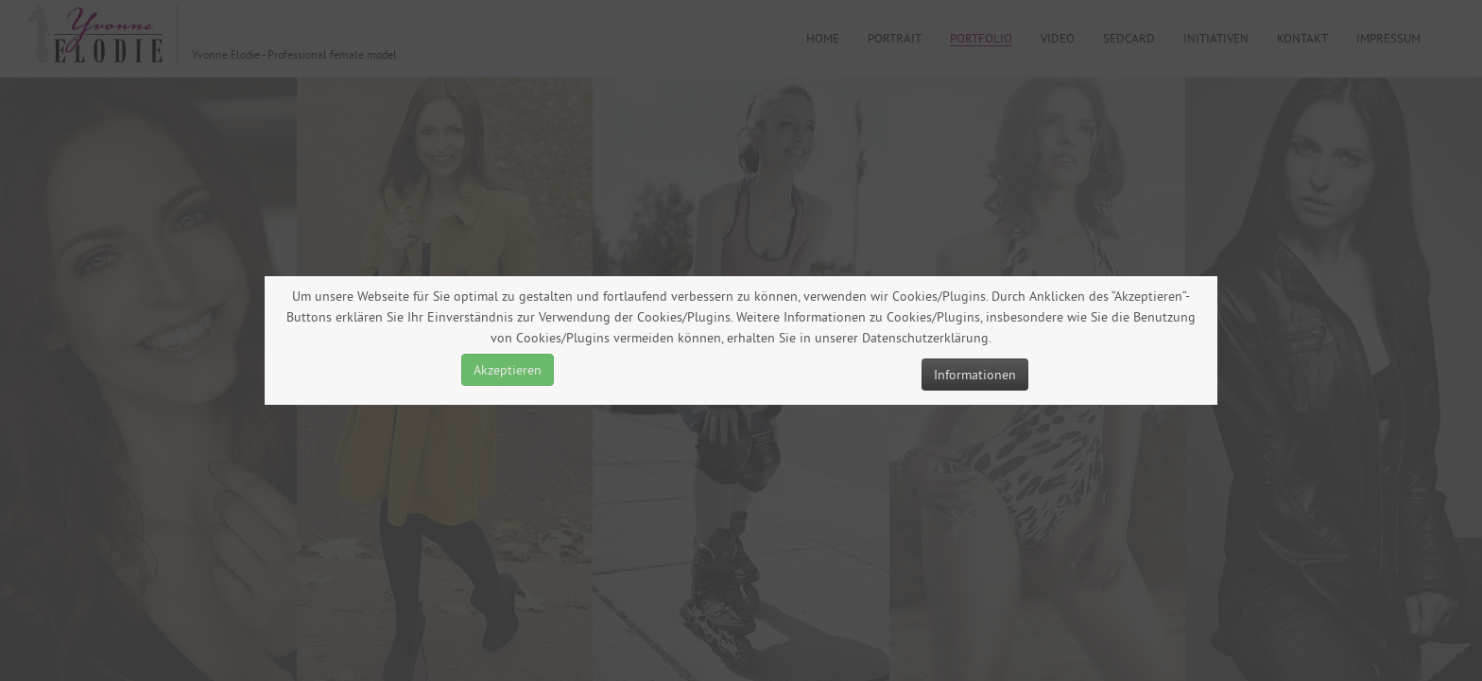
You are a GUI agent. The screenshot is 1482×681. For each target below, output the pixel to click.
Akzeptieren (508, 369)
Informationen (975, 374)
